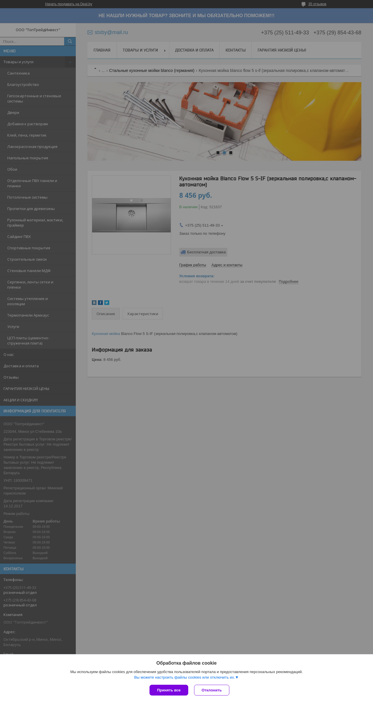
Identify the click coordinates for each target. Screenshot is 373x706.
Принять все (169, 690)
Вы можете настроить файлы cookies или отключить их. (184, 677)
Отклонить (212, 690)
